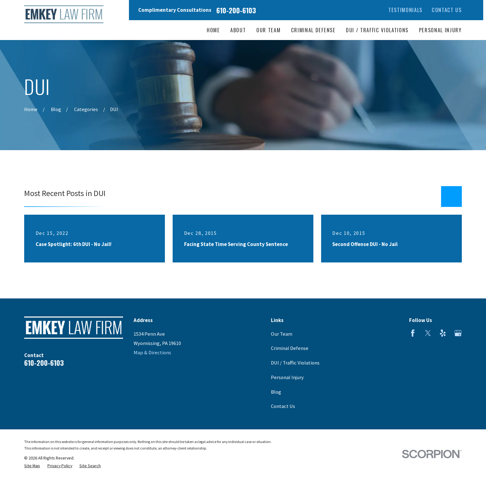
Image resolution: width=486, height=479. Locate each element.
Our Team (281, 334)
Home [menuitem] (213, 30)
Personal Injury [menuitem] (440, 30)
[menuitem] (32, 466)
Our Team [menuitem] (268, 30)
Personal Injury (287, 377)
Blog (276, 392)
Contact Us (447, 10)
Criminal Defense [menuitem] (313, 30)
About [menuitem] (238, 30)
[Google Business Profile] (458, 333)
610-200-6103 (236, 10)
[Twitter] (427, 333)
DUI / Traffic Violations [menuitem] (377, 30)
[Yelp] (442, 333)
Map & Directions (152, 352)
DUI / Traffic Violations (295, 363)
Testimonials (405, 10)
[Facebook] (412, 333)
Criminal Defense (289, 348)
